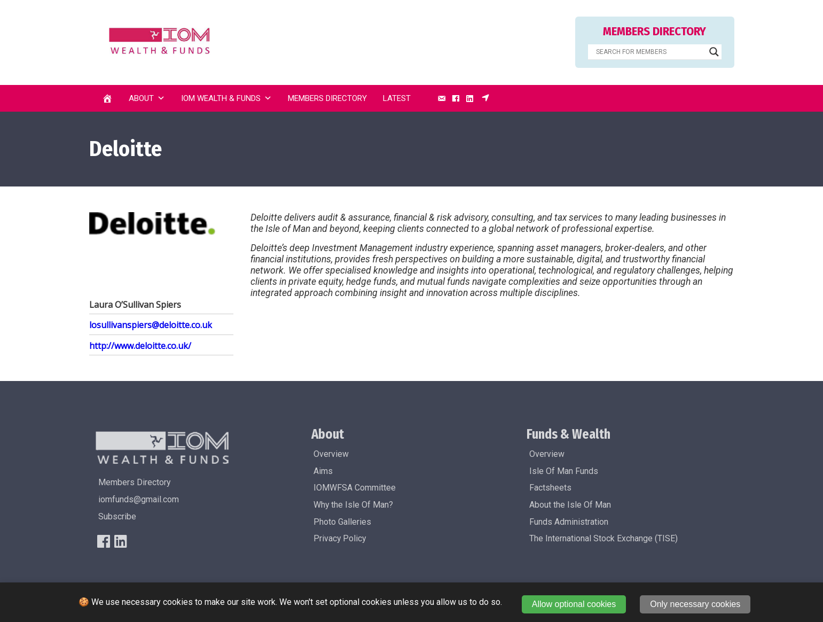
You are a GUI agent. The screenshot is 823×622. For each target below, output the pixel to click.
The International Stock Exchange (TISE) (603, 538)
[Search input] (650, 51)
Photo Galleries (342, 522)
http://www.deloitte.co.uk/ (140, 346)
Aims (323, 471)
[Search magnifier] (714, 51)
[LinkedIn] (470, 98)
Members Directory (327, 98)
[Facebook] (456, 98)
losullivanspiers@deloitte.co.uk (150, 325)
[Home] (107, 98)
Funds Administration (568, 522)
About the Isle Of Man (570, 505)
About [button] (147, 98)
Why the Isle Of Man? (353, 505)
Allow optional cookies (574, 604)
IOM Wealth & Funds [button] (226, 98)
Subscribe (117, 516)
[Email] (442, 98)
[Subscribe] (485, 98)
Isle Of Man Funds (563, 471)
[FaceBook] (104, 541)
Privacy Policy (339, 538)
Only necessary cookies (695, 604)
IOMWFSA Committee (354, 488)
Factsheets (550, 488)
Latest (397, 98)
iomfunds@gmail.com (138, 499)
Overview (331, 454)
